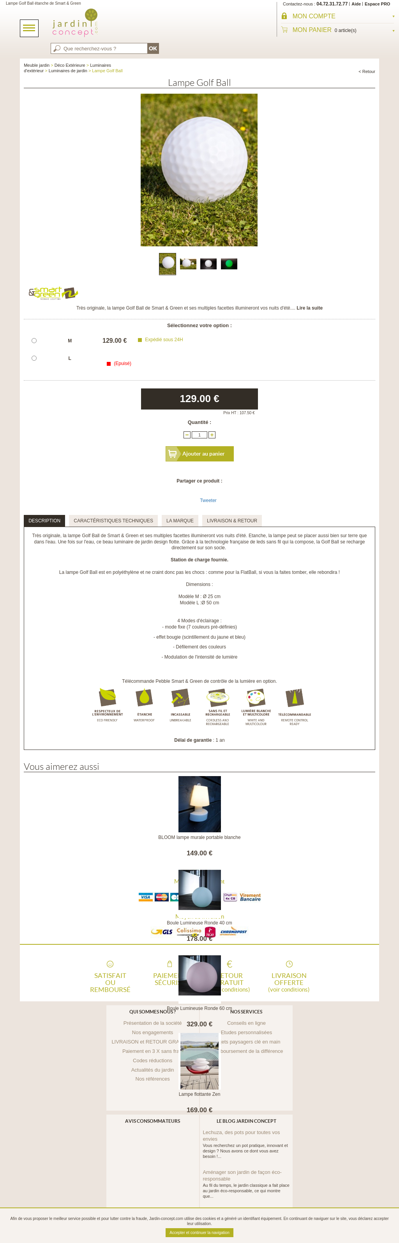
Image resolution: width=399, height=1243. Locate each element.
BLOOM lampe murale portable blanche (199, 837)
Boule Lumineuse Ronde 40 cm (199, 923)
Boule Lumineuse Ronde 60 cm (199, 1008)
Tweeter (208, 500)
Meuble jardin (36, 65)
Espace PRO (377, 4)
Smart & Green (123, 535)
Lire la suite (310, 308)
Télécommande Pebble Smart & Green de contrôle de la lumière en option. (199, 681)
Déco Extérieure (70, 65)
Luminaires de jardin (68, 70)
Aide (356, 4)
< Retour (366, 71)
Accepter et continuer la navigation (199, 1233)
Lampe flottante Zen (200, 1094)
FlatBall (248, 572)
